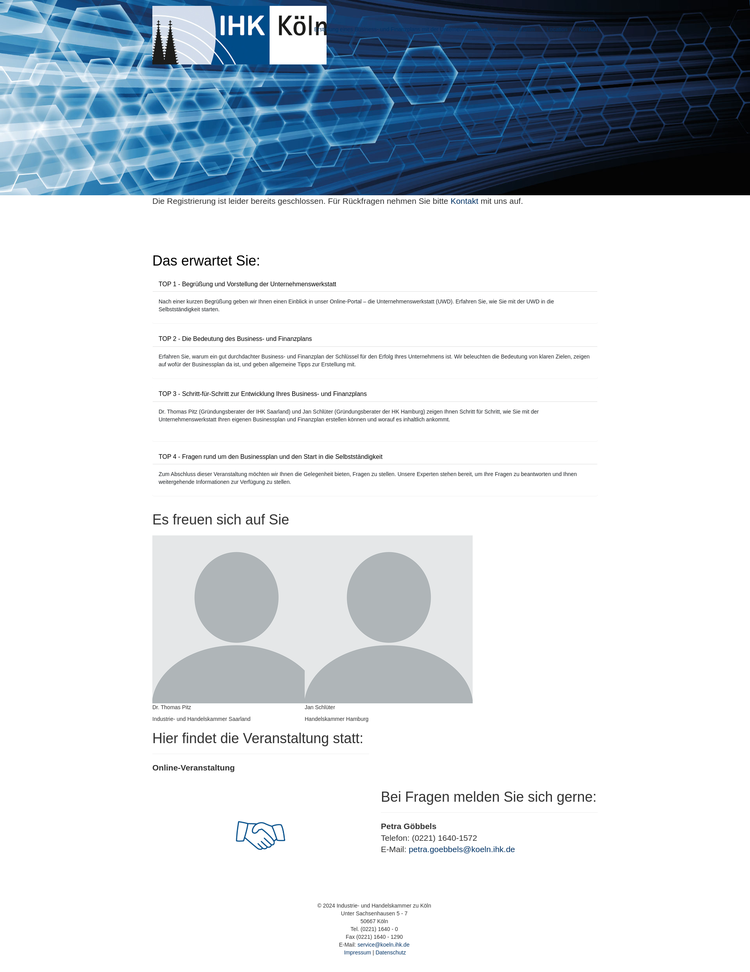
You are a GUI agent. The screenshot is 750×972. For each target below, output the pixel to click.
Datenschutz (390, 952)
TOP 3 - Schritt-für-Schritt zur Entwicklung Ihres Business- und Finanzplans (263, 394)
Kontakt (588, 29)
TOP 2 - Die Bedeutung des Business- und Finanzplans (235, 338)
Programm (522, 29)
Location (557, 29)
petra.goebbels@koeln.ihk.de (462, 849)
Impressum (357, 952)
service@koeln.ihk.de (383, 945)
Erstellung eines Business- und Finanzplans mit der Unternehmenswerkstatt (406, 29)
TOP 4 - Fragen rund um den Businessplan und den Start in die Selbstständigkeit (270, 456)
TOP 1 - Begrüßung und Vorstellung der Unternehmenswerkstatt (247, 284)
